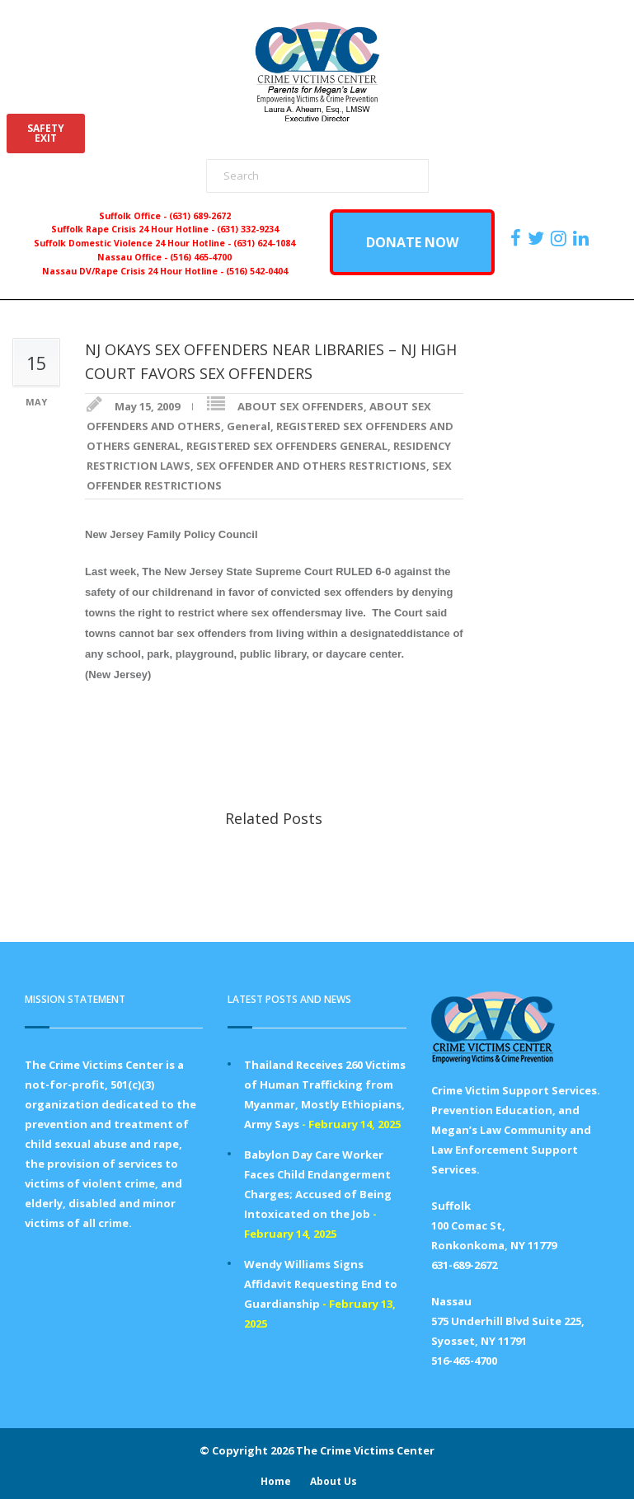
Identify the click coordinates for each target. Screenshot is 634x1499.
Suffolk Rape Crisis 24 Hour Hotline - (134, 229)
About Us (333, 1481)
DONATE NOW (412, 242)
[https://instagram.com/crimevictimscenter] (561, 238)
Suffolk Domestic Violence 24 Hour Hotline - (133, 243)
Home (276, 1481)
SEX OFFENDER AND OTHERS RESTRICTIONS (311, 465)
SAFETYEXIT (45, 133)
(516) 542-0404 (257, 271)
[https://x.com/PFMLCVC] (538, 238)
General (248, 426)
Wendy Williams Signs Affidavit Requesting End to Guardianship (320, 1284)
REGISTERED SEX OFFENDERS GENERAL (286, 445)
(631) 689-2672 (200, 216)
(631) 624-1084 (264, 243)
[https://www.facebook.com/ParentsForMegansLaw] (517, 238)
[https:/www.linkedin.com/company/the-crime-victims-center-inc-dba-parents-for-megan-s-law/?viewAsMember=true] (583, 238)
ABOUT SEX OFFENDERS (300, 406)
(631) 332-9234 (248, 229)
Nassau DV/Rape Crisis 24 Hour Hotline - (134, 271)
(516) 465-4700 (201, 257)
